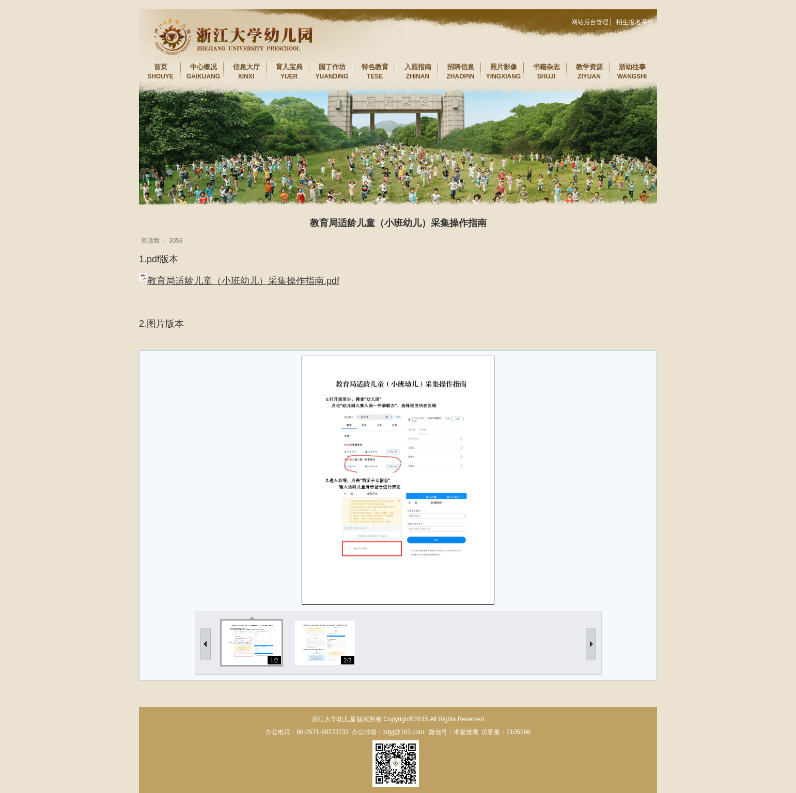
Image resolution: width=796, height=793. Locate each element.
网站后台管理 (589, 22)
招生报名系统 (634, 22)
